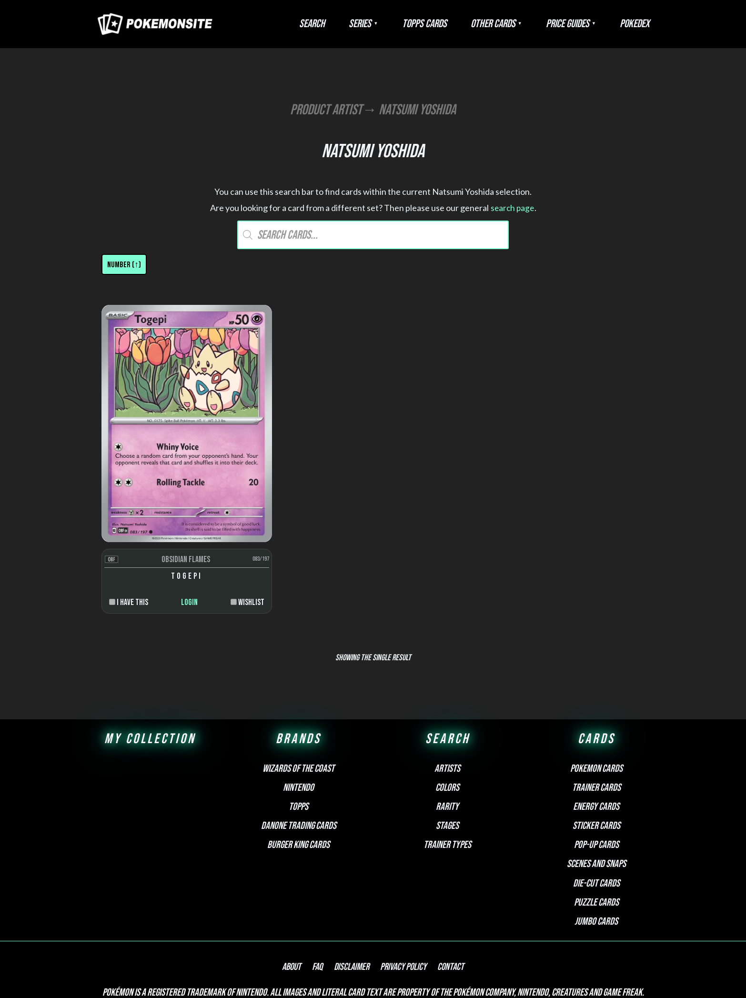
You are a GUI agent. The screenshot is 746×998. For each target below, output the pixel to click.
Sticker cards (596, 768)
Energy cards (596, 749)
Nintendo (298, 730)
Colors (447, 730)
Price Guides (582, 23)
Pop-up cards (596, 787)
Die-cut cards (596, 826)
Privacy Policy (398, 910)
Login (168, 545)
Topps (298, 749)
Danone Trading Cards (298, 768)
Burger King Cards (298, 787)
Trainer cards (596, 730)
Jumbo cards (596, 864)
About (301, 910)
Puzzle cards (596, 845)
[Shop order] (124, 264)
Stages (447, 768)
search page (512, 207)
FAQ (322, 910)
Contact (441, 910)
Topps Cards (457, 23)
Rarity (447, 749)
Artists (447, 711)
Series (403, 23)
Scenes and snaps (596, 806)
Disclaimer (351, 910)
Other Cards (516, 23)
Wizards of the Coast (298, 711)
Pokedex (639, 23)
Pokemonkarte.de (586, 974)
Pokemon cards (596, 711)
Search (364, 23)
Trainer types (447, 787)
